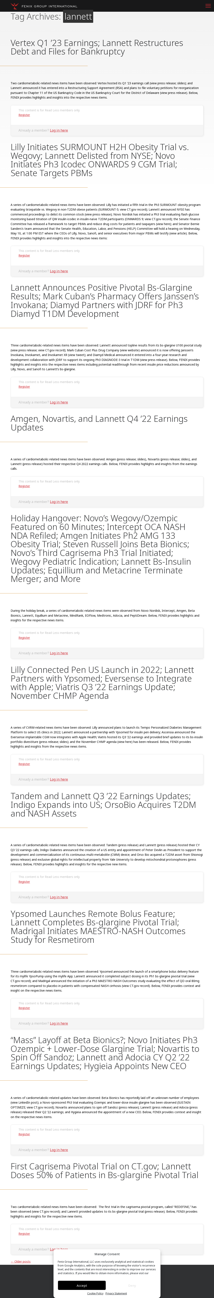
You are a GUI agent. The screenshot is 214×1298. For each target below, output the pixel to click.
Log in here (59, 130)
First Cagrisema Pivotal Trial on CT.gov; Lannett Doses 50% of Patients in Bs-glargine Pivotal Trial (105, 1170)
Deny (132, 1285)
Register (24, 115)
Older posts (21, 1261)
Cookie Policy (95, 1293)
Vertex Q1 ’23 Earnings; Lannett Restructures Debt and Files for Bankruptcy (97, 47)
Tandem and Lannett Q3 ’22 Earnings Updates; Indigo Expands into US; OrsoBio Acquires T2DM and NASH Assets (103, 804)
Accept (82, 1285)
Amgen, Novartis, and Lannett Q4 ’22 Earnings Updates (99, 423)
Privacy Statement (116, 1293)
